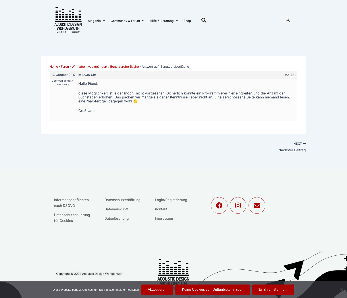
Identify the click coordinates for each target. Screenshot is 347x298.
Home (54, 66)
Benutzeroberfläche (124, 66)
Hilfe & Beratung (164, 20)
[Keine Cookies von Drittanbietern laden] (341, 289)
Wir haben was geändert (89, 66)
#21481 (290, 75)
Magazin (96, 20)
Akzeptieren (157, 289)
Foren (65, 66)
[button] (203, 20)
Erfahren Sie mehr (273, 289)
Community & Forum (127, 20)
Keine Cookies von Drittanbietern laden (212, 289)
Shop (187, 21)
